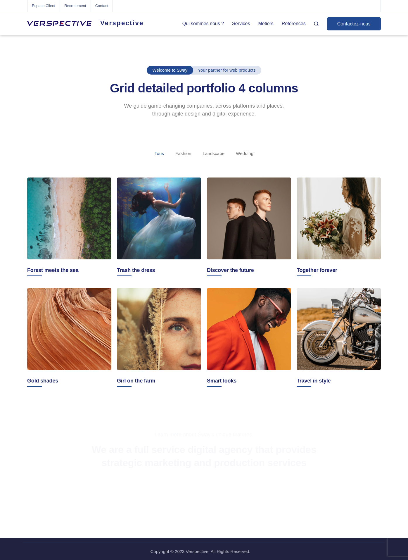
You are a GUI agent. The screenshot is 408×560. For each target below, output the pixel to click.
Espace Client (43, 6)
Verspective (122, 23)
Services (241, 23)
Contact (101, 6)
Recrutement (75, 6)
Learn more (168, 434)
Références (294, 23)
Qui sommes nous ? (203, 23)
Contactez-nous (354, 23)
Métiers (265, 23)
